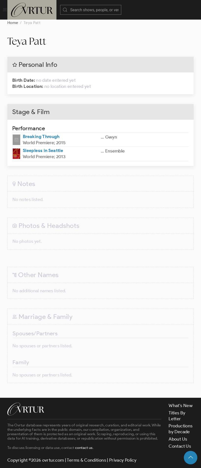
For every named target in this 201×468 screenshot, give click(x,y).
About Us (178, 439)
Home (12, 22)
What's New (181, 405)
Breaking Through (41, 136)
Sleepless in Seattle (43, 150)
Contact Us (180, 446)
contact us (84, 447)
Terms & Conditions (86, 460)
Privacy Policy (122, 460)
